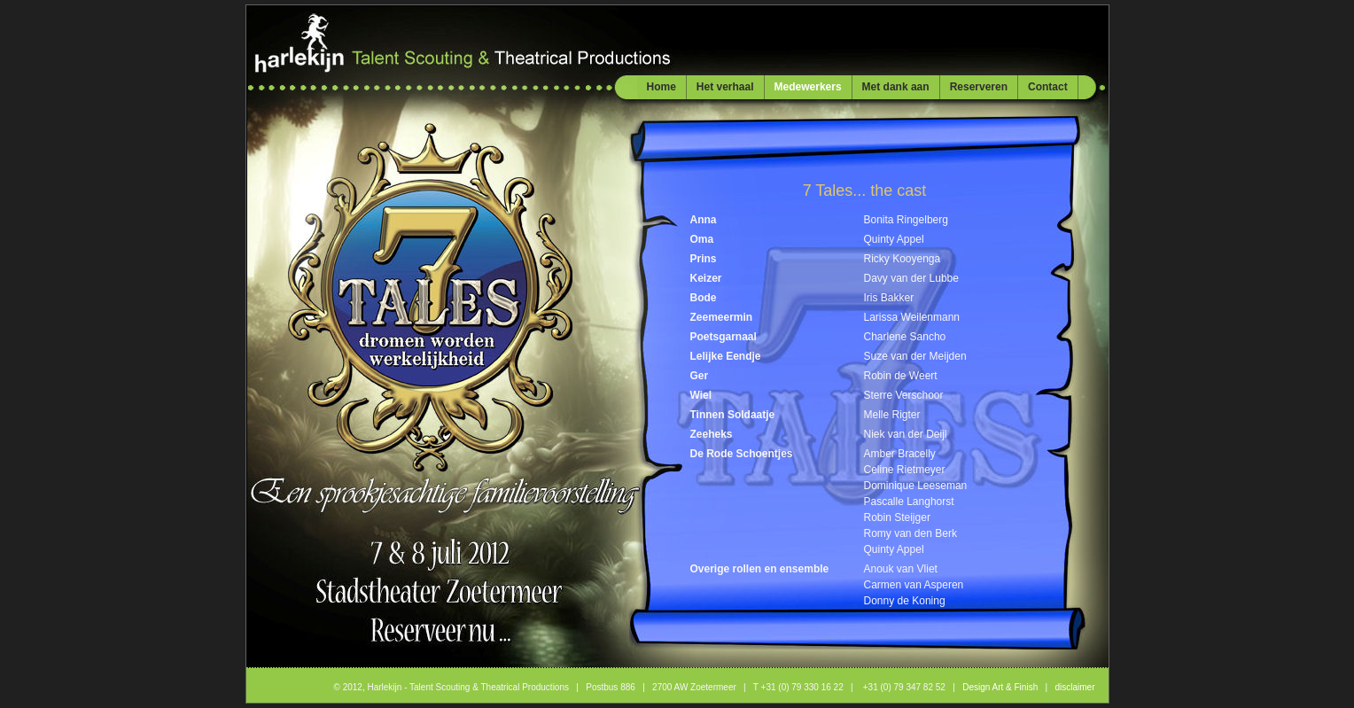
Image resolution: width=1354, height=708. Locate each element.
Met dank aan (896, 87)
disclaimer (1074, 687)
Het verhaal (725, 87)
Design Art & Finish (1000, 687)
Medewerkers (808, 87)
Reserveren (979, 87)
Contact (1048, 87)
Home (661, 87)
